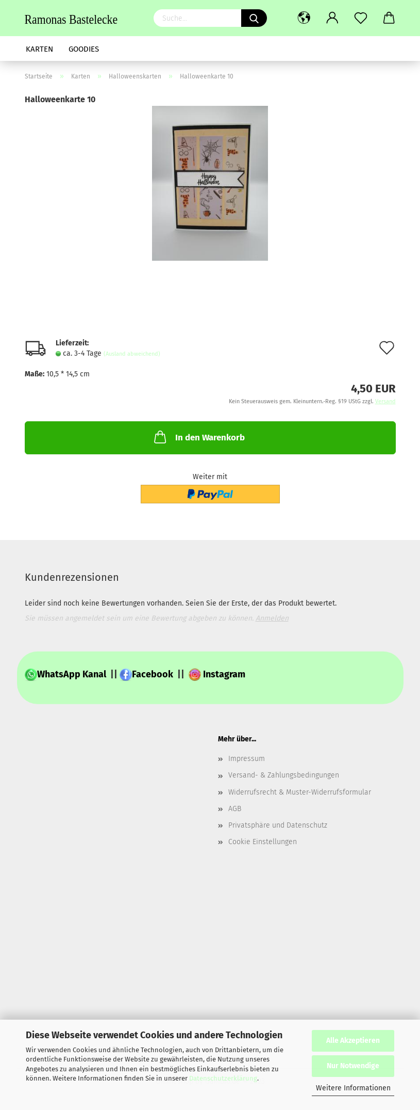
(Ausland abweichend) (132, 354)
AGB (234, 808)
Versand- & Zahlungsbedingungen (283, 775)
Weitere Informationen (353, 1088)
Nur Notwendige (353, 1065)
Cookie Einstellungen (262, 841)
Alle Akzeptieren (353, 1040)
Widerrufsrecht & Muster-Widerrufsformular (299, 792)
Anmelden (272, 618)
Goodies (84, 49)
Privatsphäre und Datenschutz (277, 825)
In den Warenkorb (198, 437)
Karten (39, 49)
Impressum (246, 758)
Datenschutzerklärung (223, 1078)
